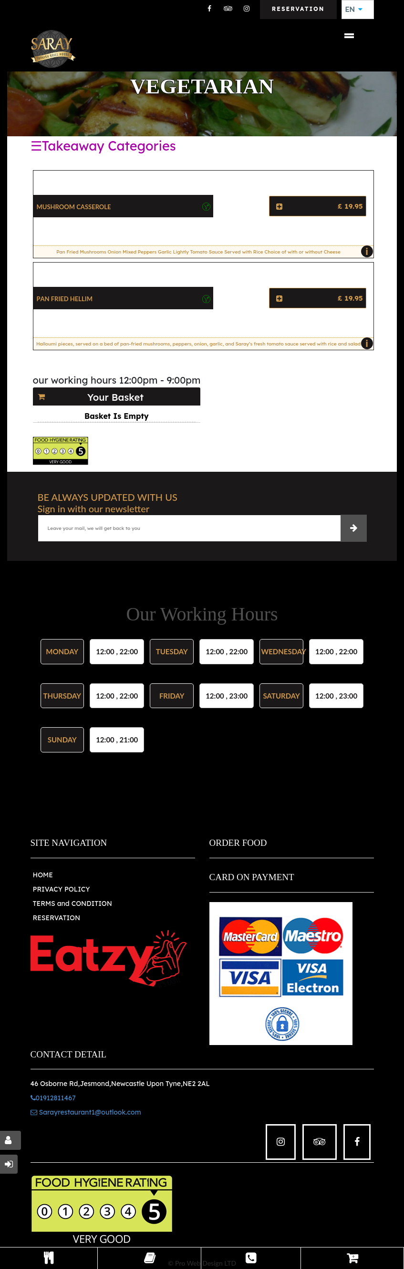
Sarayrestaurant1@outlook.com (86, 1112)
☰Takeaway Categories (103, 146)
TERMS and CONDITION (72, 903)
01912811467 (53, 1098)
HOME (43, 875)
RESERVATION (57, 918)
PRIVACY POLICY (61, 889)
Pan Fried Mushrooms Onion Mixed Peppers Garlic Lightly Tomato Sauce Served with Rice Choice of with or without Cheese (212, 251)
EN (354, 9)
